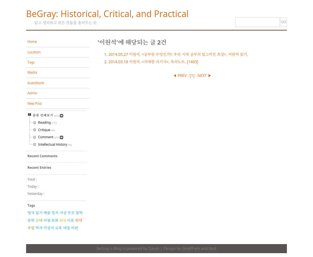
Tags (31, 62)
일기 (39, 212)
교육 (58, 227)
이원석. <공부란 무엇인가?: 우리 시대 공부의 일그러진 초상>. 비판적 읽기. (178, 54)
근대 (39, 220)
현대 (78, 220)
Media (32, 72)
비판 (74, 227)
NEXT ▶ (204, 75)
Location (34, 52)
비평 (47, 220)
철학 (79, 212)
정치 (54, 212)
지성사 (48, 227)
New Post (34, 103)
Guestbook (35, 83)
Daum (153, 248)
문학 (31, 220)
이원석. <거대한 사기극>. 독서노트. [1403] (153, 61)
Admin (32, 93)
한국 (63, 220)
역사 (39, 227)
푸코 (71, 212)
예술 (47, 212)
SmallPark (191, 248)
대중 (66, 227)
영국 (31, 212)
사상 (63, 212)
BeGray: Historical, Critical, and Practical (107, 14)
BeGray (103, 248)
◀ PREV (180, 75)
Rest (212, 248)
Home (32, 41)
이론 (70, 220)
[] (192, 75)
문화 (54, 220)
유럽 (31, 227)
